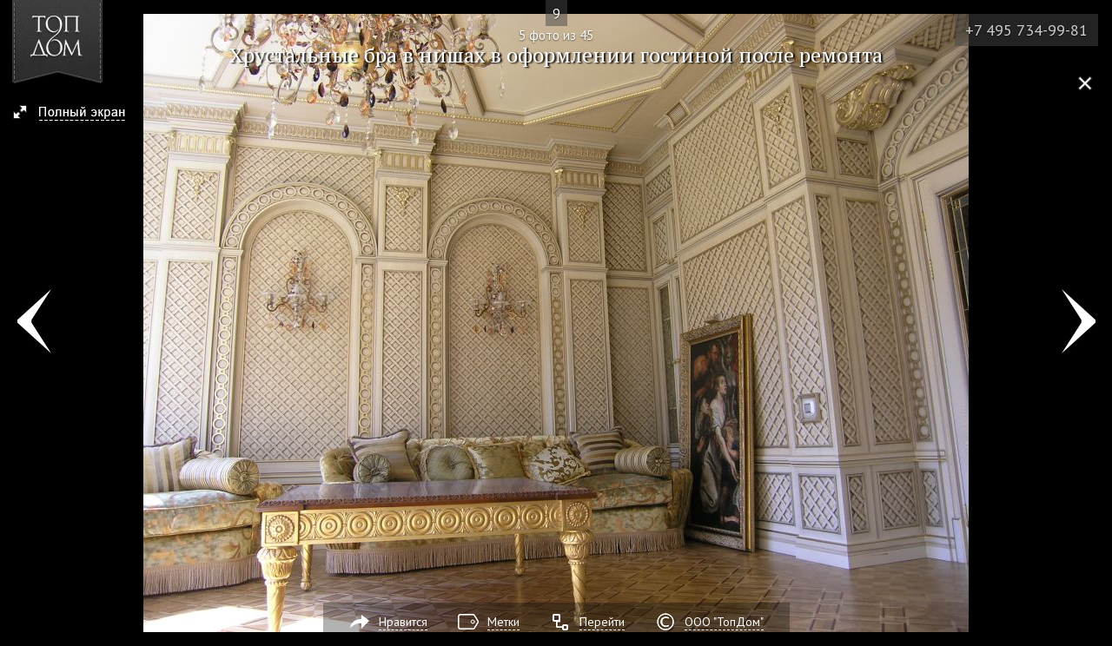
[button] (77, 114)
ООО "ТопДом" (724, 622)
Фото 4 (33, 323)
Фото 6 (1078, 323)
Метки (503, 622)
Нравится (403, 622)
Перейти (602, 622)
